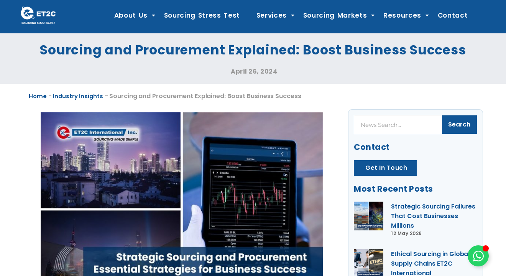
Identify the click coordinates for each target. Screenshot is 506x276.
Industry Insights (83, 95)
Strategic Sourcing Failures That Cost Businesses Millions (421, 218)
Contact (453, 15)
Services (275, 15)
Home (39, 95)
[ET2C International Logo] (38, 15)
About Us (135, 15)
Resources (406, 15)
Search (459, 124)
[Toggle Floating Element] (478, 255)
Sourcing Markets (339, 15)
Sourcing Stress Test (202, 15)
